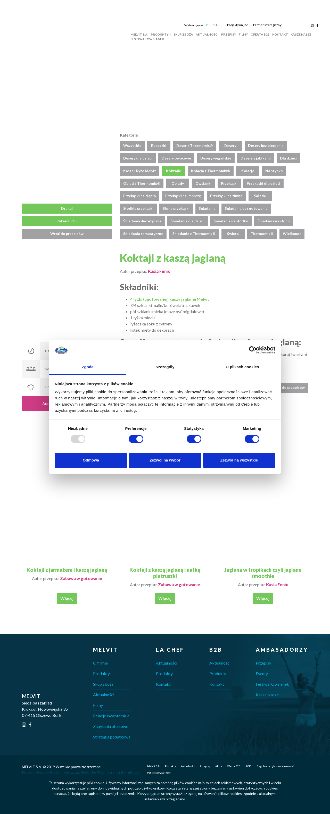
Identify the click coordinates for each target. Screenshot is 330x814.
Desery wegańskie (215, 158)
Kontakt (280, 34)
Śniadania (207, 208)
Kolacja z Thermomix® (210, 171)
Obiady (177, 183)
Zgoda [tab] (88, 367)
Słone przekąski (176, 208)
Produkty (160, 34)
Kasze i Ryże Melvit (139, 171)
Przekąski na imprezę (183, 196)
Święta (233, 233)
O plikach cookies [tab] (242, 367)
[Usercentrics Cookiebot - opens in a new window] (252, 350)
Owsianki (203, 183)
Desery (230, 145)
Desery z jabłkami (256, 158)
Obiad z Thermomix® (141, 183)
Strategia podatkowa (111, 736)
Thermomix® (262, 233)
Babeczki (158, 145)
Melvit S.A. (139, 34)
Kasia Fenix (159, 271)
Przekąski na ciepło (139, 196)
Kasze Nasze (301, 34)
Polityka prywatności (159, 772)
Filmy (243, 34)
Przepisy (228, 34)
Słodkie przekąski (138, 208)
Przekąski (229, 183)
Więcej (66, 598)
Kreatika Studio (48, 772)
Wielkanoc (292, 233)
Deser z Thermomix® (194, 145)
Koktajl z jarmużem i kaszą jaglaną (67, 570)
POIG (249, 766)
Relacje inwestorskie (111, 715)
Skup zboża (183, 34)
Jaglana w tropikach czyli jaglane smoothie (263, 573)
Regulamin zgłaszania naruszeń (275, 766)
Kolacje (247, 171)
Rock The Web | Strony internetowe (110, 772)
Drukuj (67, 208)
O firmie (100, 662)
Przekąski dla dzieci (263, 183)
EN (215, 25)
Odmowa (91, 460)
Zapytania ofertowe (110, 726)
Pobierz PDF (67, 221)
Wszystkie (132, 145)
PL (207, 25)
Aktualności (207, 34)
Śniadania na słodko (231, 221)
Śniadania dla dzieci (187, 221)
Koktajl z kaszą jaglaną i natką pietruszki (164, 573)
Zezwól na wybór (165, 460)
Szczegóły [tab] (164, 367)
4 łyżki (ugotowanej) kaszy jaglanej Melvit (169, 299)
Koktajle (173, 171)
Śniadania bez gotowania (246, 208)
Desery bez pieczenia (266, 145)
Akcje (218, 766)
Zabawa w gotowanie (81, 578)
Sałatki (260, 196)
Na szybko (274, 171)
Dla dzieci (288, 158)
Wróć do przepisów (67, 233)
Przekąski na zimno (226, 196)
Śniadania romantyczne (143, 233)
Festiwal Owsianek (147, 39)
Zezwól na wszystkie (239, 460)
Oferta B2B (260, 34)
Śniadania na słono (274, 221)
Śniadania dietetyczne (142, 221)
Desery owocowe (176, 158)
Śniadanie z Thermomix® (194, 233)
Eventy (262, 673)
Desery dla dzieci (137, 158)
